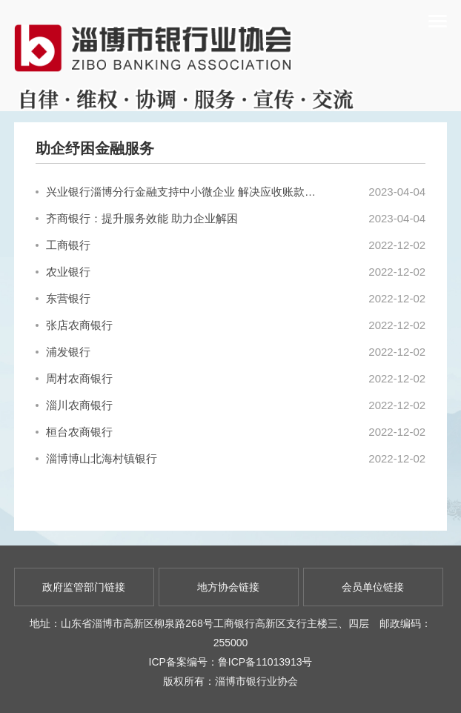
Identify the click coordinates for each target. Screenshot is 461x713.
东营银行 (63, 298)
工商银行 (63, 245)
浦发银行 (63, 351)
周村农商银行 (74, 378)
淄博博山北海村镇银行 (96, 458)
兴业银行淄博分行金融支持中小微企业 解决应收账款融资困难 (178, 191)
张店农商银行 (74, 325)
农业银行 (63, 271)
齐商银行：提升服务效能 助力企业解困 (137, 218)
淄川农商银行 (74, 405)
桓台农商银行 (74, 431)
